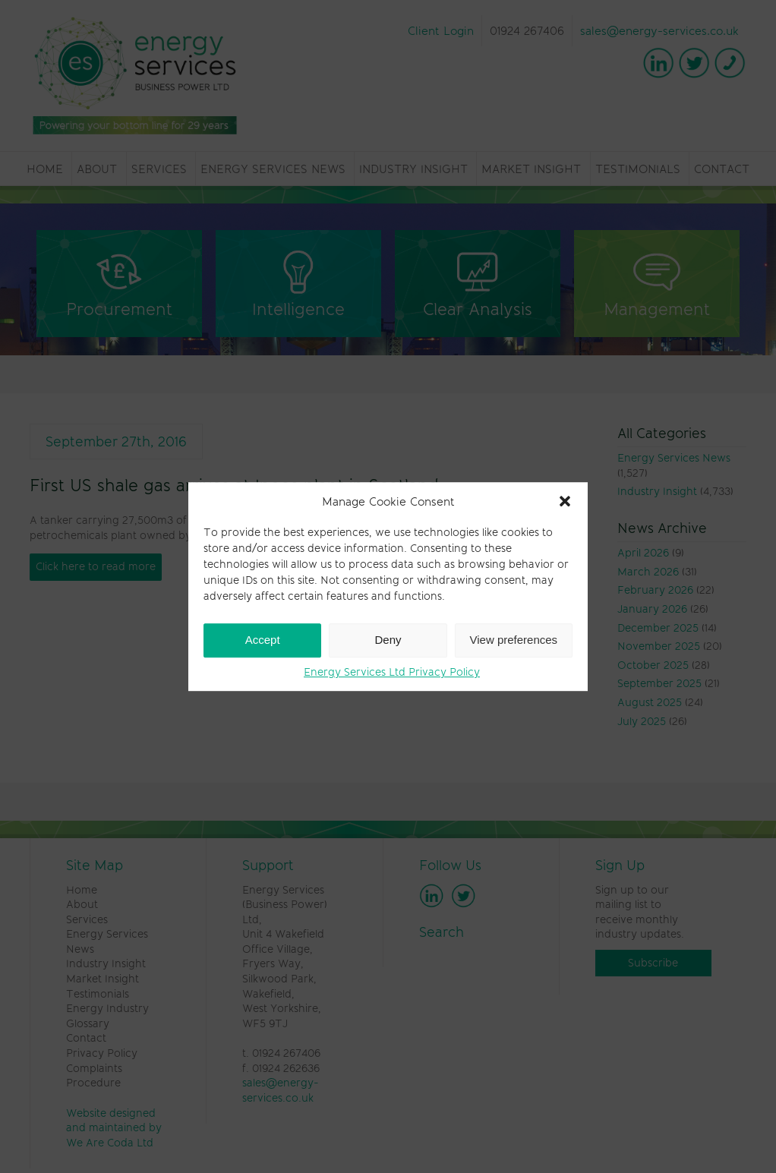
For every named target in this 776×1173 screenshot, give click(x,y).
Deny (387, 639)
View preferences (514, 639)
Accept (262, 639)
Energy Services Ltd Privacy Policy (392, 672)
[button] (565, 501)
